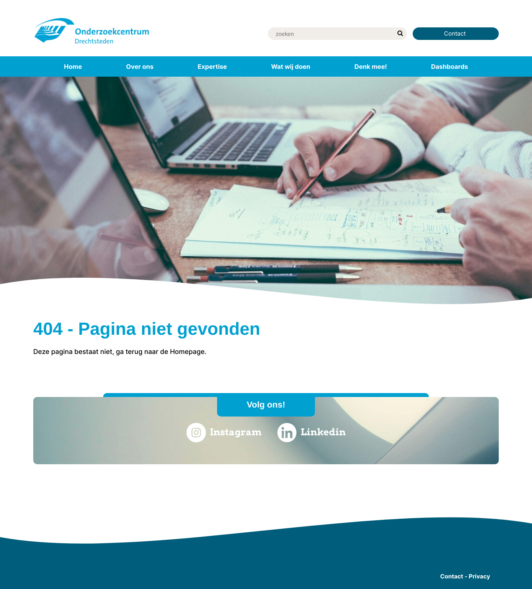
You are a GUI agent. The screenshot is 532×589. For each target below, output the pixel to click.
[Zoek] (330, 33)
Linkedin (311, 432)
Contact (455, 33)
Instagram (223, 432)
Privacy (479, 576)
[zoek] (400, 33)
